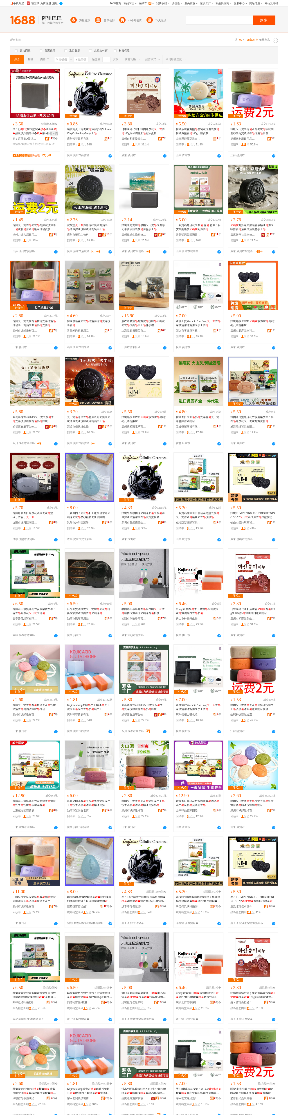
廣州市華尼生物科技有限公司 (79, 234)
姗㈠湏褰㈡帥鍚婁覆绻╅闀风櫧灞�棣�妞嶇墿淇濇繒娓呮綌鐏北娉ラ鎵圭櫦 (144, 995)
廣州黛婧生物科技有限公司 (134, 234)
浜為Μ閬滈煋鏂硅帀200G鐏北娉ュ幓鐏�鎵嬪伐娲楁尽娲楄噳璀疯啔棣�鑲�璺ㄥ (144, 1091)
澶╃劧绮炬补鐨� (40, 144)
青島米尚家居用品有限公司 (79, 330)
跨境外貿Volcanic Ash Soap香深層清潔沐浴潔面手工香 (198, 323)
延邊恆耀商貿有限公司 (188, 426)
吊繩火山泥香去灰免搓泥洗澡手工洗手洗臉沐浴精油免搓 (88, 803)
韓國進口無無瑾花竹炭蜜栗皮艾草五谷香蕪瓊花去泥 (34, 611)
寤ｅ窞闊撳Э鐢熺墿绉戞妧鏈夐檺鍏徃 (25, 138)
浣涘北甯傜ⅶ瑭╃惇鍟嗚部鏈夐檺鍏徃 (242, 906)
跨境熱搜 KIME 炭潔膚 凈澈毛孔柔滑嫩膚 (252, 323)
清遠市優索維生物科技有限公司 (79, 426)
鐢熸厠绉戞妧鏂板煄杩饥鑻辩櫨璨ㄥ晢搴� (242, 1098)
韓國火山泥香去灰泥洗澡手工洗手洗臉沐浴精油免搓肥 (143, 803)
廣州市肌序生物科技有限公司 (242, 330)
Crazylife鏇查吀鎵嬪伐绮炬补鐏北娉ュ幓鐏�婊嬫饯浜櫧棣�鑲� (197, 995)
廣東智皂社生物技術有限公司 (242, 234)
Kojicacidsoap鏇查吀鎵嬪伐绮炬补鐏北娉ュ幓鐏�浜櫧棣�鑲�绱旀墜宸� (88, 1091)
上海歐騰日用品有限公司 (134, 330)
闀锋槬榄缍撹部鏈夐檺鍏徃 (25, 1002)
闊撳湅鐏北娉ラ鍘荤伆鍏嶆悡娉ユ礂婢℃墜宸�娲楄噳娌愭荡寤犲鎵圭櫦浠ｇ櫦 (251, 1091)
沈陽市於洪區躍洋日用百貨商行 (79, 522)
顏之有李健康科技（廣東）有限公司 (188, 330)
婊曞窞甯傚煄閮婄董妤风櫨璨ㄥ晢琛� (25, 1098)
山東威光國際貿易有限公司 (25, 810)
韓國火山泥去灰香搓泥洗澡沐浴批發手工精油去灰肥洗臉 (34, 323)
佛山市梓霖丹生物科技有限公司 (188, 618)
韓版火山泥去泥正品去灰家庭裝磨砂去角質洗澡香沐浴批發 (252, 131)
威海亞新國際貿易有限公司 (188, 522)
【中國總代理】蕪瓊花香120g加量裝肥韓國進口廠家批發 (252, 611)
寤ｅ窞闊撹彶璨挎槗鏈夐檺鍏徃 (79, 1098)
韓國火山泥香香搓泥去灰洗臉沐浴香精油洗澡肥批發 (34, 707)
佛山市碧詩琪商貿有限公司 (242, 522)
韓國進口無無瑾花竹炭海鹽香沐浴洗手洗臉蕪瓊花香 (34, 803)
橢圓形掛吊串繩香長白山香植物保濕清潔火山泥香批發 (143, 611)
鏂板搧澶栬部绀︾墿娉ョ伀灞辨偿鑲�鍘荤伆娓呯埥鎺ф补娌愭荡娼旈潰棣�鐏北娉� (89, 995)
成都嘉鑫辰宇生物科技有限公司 (25, 426)
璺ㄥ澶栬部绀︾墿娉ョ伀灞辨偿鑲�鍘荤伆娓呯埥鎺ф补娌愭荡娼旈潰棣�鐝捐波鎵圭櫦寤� (144, 899)
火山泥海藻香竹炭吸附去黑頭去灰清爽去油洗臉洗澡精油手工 (88, 419)
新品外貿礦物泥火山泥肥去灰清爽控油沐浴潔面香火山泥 (88, 611)
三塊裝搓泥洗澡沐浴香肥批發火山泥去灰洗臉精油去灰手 (34, 899)
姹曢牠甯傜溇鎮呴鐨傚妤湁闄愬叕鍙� (134, 1002)
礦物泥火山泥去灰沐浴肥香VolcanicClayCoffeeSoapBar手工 (89, 131)
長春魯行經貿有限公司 (25, 618)
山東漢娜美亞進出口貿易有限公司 (188, 138)
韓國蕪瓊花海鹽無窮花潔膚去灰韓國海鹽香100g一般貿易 (197, 131)
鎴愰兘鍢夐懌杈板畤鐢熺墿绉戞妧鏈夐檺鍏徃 (134, 1098)
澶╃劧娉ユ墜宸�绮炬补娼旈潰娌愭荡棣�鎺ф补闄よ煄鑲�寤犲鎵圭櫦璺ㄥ (35, 131)
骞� (53, 138)
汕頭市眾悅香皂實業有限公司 (134, 618)
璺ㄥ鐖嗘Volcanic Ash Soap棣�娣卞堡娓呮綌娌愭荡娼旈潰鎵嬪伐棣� (198, 1091)
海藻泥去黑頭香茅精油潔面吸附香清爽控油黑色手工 (252, 227)
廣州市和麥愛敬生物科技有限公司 (134, 138)
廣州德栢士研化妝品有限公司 (188, 714)
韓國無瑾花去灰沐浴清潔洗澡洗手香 (88, 323)
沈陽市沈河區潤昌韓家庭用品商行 (25, 522)
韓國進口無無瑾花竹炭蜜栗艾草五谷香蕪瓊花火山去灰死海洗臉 (252, 419)
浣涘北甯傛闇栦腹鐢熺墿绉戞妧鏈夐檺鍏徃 (188, 1002)
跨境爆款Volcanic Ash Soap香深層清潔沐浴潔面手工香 (198, 707)
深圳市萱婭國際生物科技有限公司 (134, 522)
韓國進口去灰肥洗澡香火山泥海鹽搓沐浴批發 (197, 419)
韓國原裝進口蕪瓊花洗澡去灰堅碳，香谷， (33, 515)
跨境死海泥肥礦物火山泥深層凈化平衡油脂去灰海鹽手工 (143, 227)
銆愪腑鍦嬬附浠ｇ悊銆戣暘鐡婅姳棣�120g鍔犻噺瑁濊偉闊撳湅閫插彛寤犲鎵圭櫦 (252, 995)
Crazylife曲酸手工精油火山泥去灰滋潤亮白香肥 (197, 611)
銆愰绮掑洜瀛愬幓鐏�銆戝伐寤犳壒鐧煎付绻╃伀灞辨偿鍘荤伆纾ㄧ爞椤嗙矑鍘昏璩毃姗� (89, 899)
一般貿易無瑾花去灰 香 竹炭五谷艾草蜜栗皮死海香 (198, 227)
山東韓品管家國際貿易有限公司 (188, 810)
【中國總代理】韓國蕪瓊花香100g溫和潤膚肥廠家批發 (143, 131)
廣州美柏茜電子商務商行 (134, 426)
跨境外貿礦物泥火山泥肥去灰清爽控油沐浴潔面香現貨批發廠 (143, 515)
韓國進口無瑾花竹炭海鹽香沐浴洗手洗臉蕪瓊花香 (197, 803)
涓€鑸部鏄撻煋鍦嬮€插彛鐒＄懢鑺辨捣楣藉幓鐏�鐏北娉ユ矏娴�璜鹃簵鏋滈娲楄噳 (198, 899)
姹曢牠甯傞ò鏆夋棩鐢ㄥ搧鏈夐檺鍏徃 (79, 1002)
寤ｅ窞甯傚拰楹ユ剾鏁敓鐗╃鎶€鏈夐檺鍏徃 (242, 1002)
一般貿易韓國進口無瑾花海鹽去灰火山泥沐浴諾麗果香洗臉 (197, 515)
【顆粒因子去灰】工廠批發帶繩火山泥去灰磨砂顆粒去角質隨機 (88, 515)
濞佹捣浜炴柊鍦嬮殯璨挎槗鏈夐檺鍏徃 (188, 906)
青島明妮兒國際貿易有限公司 (188, 234)
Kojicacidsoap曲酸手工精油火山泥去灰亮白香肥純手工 (88, 707)
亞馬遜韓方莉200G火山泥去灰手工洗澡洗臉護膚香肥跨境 (34, 419)
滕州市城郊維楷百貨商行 (25, 330)
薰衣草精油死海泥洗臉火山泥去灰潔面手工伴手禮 (143, 323)
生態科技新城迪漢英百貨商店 (242, 714)
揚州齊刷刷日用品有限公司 (242, 138)
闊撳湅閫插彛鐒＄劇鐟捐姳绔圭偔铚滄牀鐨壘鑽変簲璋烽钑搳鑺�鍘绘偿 (34, 995)
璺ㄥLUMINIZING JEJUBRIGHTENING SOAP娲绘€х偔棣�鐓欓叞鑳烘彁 (252, 899)
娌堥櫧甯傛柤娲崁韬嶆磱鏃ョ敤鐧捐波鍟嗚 (79, 906)
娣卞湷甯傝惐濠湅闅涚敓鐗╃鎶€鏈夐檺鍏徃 (134, 906)
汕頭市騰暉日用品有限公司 (79, 618)
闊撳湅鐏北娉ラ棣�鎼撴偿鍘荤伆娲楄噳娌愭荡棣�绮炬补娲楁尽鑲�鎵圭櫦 (34, 1091)
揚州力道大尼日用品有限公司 (25, 234)
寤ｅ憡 (54, 133)
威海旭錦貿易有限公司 (242, 426)
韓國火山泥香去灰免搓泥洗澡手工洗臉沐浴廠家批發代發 (34, 227)
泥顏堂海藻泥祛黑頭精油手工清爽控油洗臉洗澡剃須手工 (88, 227)
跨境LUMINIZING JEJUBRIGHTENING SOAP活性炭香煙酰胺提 (252, 515)
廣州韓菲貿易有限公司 (79, 138)
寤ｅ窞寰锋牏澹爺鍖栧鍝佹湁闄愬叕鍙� (188, 1098)
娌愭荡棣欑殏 (21, 144)
